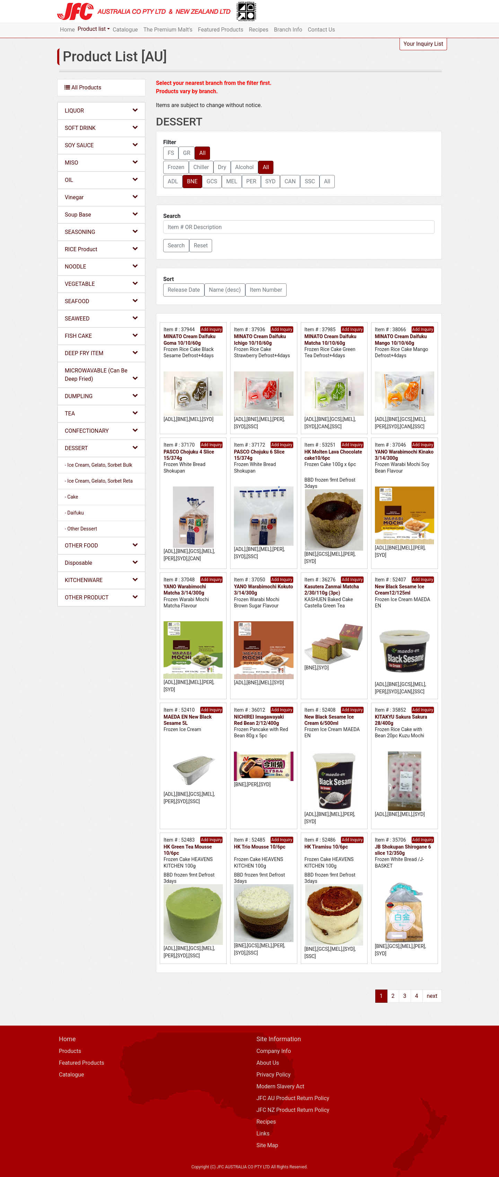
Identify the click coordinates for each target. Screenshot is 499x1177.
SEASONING (101, 231)
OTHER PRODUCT (101, 597)
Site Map (267, 1145)
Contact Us (321, 29)
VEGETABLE (101, 283)
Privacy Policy (273, 1074)
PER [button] (251, 181)
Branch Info (288, 29)
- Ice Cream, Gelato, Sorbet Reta (99, 481)
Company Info (273, 1051)
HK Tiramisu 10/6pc (326, 847)
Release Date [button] (184, 290)
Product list (92, 29)
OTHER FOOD (101, 545)
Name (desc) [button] (225, 290)
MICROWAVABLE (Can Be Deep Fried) (101, 374)
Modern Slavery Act (280, 1086)
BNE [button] (192, 181)
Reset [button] (201, 245)
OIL (101, 179)
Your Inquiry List (423, 44)
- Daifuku (74, 513)
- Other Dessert (81, 529)
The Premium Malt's (168, 29)
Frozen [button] (176, 167)
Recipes (258, 29)
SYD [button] (270, 181)
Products (70, 1051)
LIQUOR (101, 110)
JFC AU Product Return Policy (292, 1098)
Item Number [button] (266, 290)
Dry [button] (222, 167)
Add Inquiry (211, 329)
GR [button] (186, 153)
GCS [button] (212, 181)
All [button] (202, 153)
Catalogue (125, 29)
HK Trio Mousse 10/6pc (259, 847)
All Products (82, 87)
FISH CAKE (101, 335)
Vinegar (101, 197)
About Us (267, 1063)
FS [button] (171, 153)
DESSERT (101, 447)
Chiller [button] (201, 167)
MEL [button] (231, 181)
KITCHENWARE (101, 579)
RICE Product (101, 249)
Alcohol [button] (244, 167)
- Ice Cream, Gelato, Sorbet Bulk (98, 465)
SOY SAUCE (101, 145)
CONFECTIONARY (101, 430)
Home (67, 29)
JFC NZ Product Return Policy (292, 1110)
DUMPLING (101, 395)
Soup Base (101, 214)
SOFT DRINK (101, 127)
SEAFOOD (101, 301)
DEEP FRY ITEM (101, 353)
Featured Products (220, 29)
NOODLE (101, 266)
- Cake (71, 497)
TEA (101, 413)
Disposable (101, 562)
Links (263, 1133)
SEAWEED (101, 318)
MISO (101, 162)
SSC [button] (310, 181)
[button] (176, 245)
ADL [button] (173, 181)
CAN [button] (290, 181)
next (432, 996)
